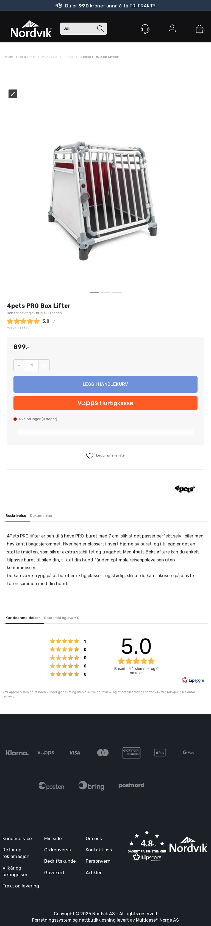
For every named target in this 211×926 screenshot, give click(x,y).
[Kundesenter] (145, 29)
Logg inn (172, 29)
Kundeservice (17, 838)
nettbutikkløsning (97, 920)
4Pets (69, 57)
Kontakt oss (99, 849)
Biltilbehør (28, 57)
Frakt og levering (20, 886)
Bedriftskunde (60, 861)
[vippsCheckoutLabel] (105, 403)
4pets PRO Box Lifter (99, 57)
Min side (53, 838)
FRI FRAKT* (143, 6)
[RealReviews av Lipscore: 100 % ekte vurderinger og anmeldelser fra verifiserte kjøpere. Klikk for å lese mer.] (193, 680)
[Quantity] (31, 365)
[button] (146, 846)
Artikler (94, 872)
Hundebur (50, 57)
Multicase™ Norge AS (157, 920)
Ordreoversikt (59, 849)
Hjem (9, 57)
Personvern (98, 861)
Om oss (94, 838)
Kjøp (105, 384)
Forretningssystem (51, 920)
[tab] (17, 516)
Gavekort (54, 872)
